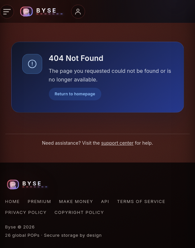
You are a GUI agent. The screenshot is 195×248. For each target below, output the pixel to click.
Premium (39, 201)
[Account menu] (78, 12)
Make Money (76, 201)
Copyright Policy (79, 212)
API (105, 201)
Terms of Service (141, 201)
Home (12, 201)
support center (117, 143)
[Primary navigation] (7, 12)
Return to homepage (75, 93)
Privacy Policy (26, 212)
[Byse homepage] (42, 11)
